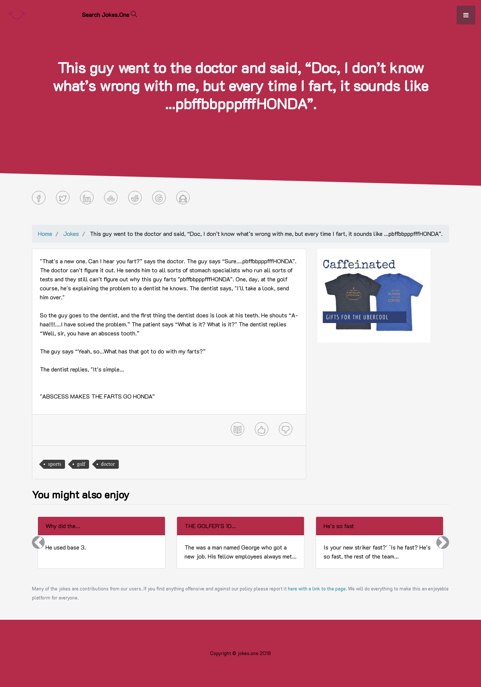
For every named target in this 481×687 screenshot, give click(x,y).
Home (45, 233)
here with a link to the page (317, 589)
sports (54, 464)
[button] (38, 542)
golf (81, 464)
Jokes (71, 233)
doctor (108, 464)
